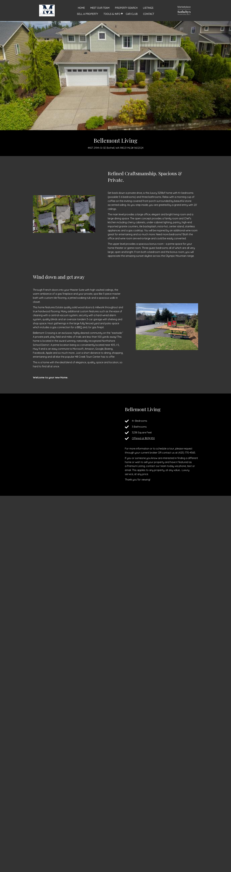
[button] (122, 13)
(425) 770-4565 (186, 452)
